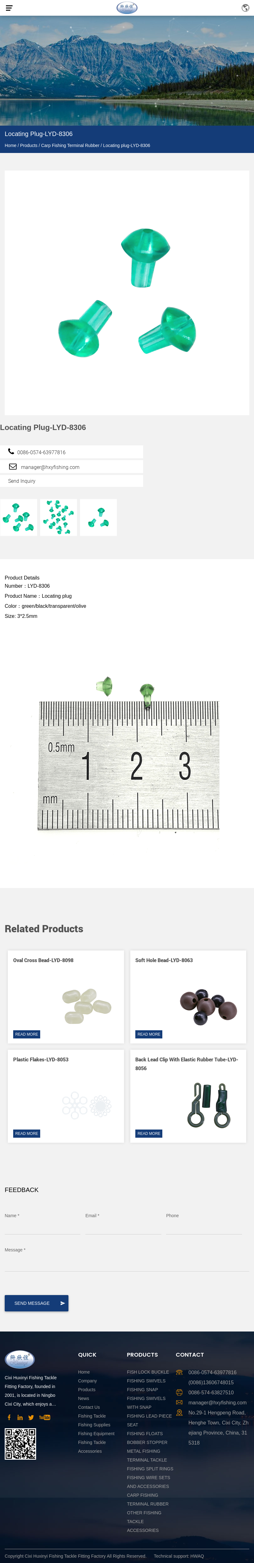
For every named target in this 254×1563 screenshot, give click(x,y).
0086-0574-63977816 (37, 451)
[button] (233, 911)
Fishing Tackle (92, 1416)
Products (28, 145)
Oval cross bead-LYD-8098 (43, 960)
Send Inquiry (21, 480)
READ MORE (26, 1034)
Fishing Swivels (146, 1380)
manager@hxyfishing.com (43, 466)
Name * (12, 1215)
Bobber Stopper (147, 1442)
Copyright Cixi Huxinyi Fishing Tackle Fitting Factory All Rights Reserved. (76, 1556)
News (83, 1398)
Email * (92, 1215)
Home (10, 145)
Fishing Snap (142, 1389)
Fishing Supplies (94, 1424)
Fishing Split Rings (150, 1468)
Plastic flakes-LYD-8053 (40, 1059)
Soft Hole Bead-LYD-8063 (164, 960)
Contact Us (89, 1407)
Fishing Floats (145, 1433)
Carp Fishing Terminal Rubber (70, 145)
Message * (15, 1249)
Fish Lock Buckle (148, 1372)
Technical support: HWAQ (179, 1556)
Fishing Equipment (96, 1433)
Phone (172, 1215)
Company (87, 1380)
